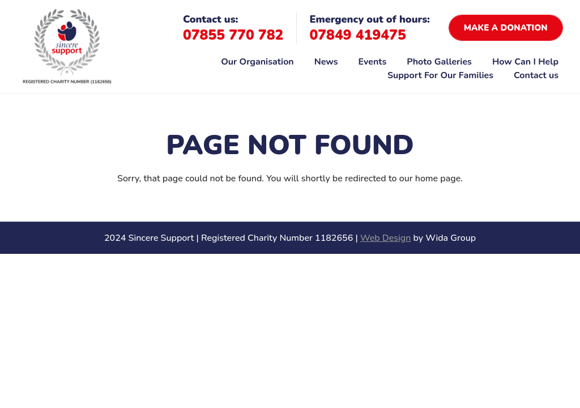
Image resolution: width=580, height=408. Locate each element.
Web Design (385, 238)
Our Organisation (257, 62)
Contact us (536, 75)
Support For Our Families (440, 75)
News (326, 62)
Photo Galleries (439, 62)
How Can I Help (525, 62)
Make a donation (506, 27)
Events (373, 62)
